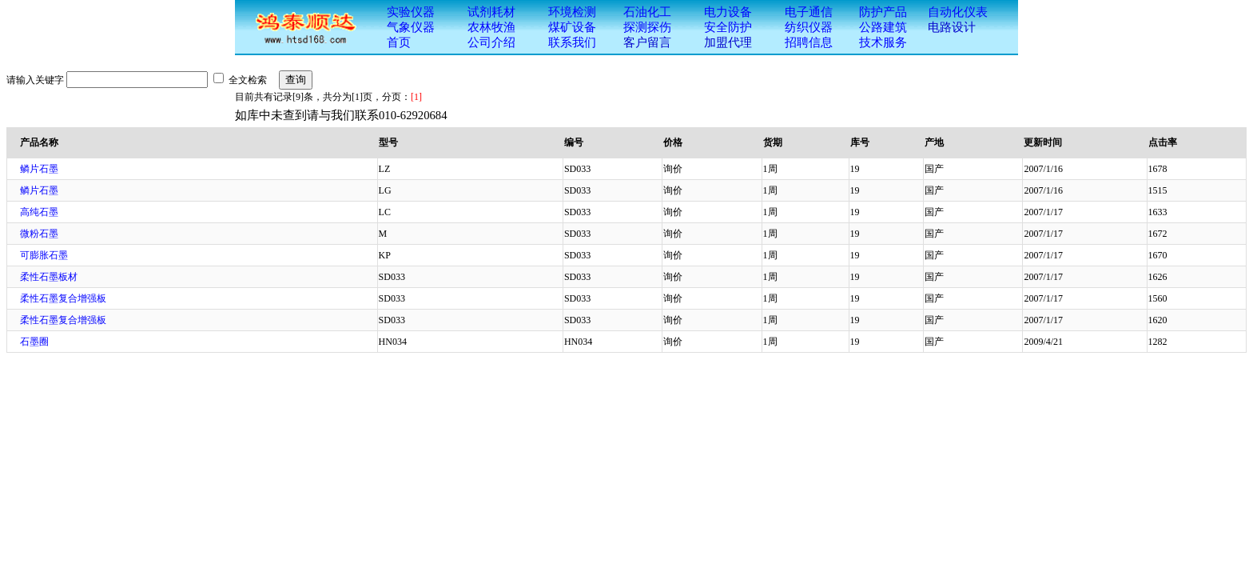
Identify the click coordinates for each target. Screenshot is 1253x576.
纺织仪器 (809, 27)
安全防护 (728, 27)
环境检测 (572, 12)
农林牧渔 (491, 27)
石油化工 (647, 12)
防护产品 (883, 12)
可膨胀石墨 (44, 255)
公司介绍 (491, 42)
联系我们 (572, 42)
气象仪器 (411, 27)
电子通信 (809, 12)
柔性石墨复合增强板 (63, 298)
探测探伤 (647, 27)
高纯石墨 (39, 212)
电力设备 (728, 12)
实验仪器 (411, 12)
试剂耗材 (491, 12)
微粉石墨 (39, 233)
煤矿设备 (572, 27)
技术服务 (883, 42)
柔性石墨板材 (49, 276)
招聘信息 (809, 42)
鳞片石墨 (39, 168)
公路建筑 (883, 27)
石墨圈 (34, 341)
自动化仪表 (958, 12)
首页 (399, 42)
